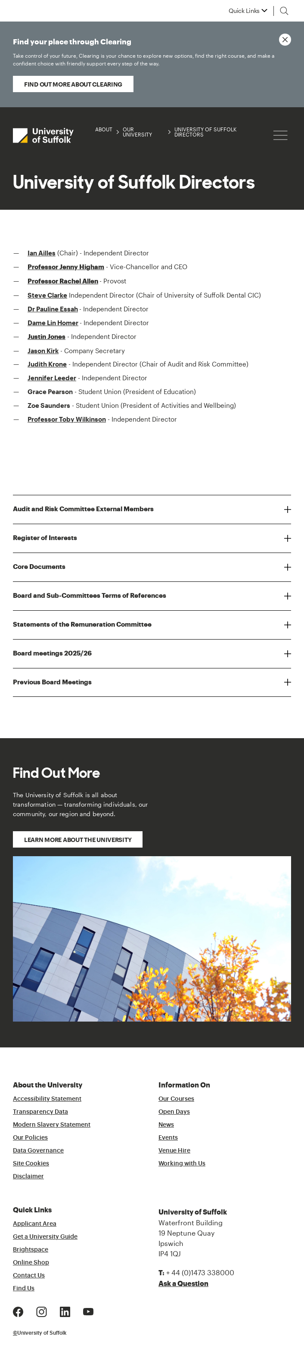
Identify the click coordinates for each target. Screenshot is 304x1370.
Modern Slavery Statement (51, 1125)
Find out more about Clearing (73, 84)
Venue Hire (174, 1151)
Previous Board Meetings (52, 682)
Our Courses (176, 1099)
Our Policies (30, 1138)
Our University (137, 132)
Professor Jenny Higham (66, 267)
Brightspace (30, 1250)
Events (168, 1138)
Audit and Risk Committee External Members (83, 509)
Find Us (23, 1289)
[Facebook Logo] (18, 1311)
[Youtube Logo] (88, 1311)
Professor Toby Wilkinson (67, 419)
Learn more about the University (77, 839)
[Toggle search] (284, 11)
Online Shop (31, 1263)
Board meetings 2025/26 (52, 653)
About (103, 129)
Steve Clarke (47, 295)
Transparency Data (40, 1112)
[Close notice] (285, 40)
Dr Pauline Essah (53, 309)
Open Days (174, 1112)
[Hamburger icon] (280, 135)
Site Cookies (31, 1164)
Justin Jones (46, 336)
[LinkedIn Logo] (65, 1311)
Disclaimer (28, 1177)
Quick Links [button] (244, 10)
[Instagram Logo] (41, 1311)
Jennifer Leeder (52, 378)
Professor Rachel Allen (63, 281)
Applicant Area (34, 1224)
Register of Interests (45, 537)
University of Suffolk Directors (205, 132)
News (166, 1125)
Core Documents (39, 566)
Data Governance (38, 1151)
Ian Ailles (42, 253)
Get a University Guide (45, 1237)
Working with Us (181, 1164)
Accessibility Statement (47, 1099)
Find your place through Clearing (143, 52)
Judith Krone (47, 364)
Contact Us (29, 1276)
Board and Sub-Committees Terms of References (89, 595)
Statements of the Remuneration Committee (82, 624)
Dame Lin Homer (53, 322)
